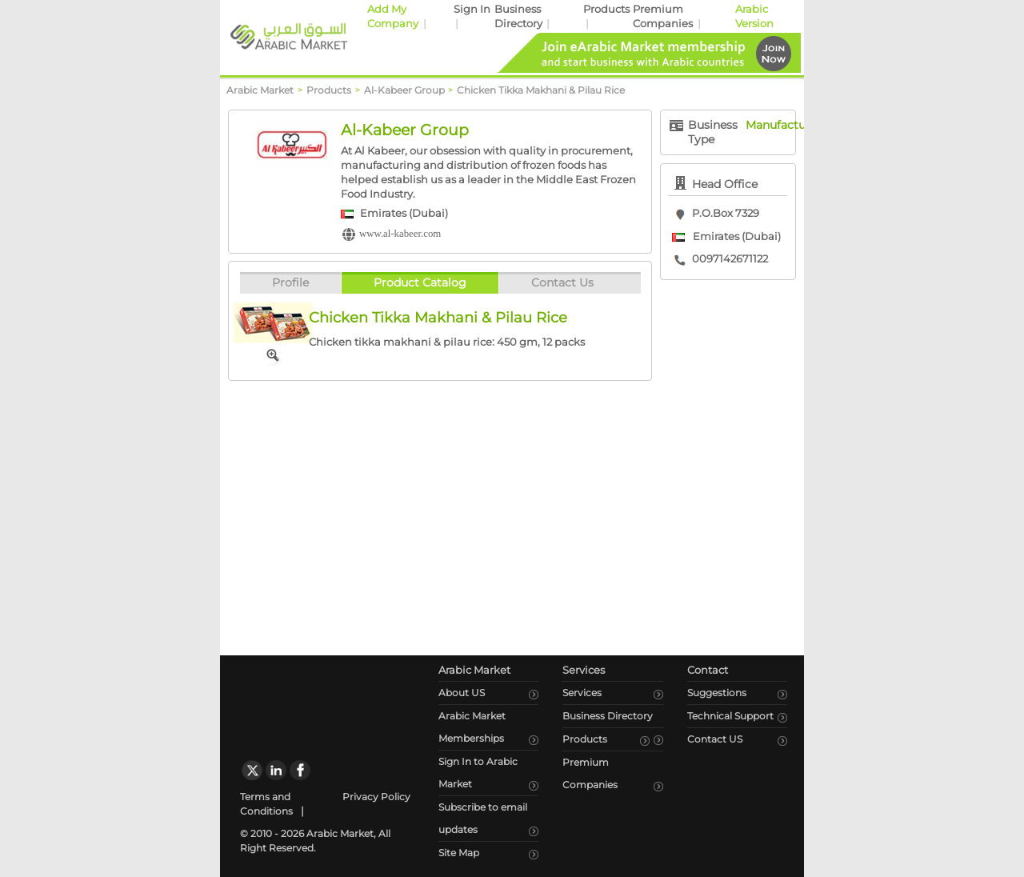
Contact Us (562, 282)
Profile (290, 282)
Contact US (714, 739)
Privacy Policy (376, 797)
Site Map (458, 853)
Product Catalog (420, 282)
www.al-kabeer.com (400, 233)
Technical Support (730, 716)
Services (582, 693)
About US (461, 693)
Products (606, 9)
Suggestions (716, 693)
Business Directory (607, 716)
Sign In (472, 9)
